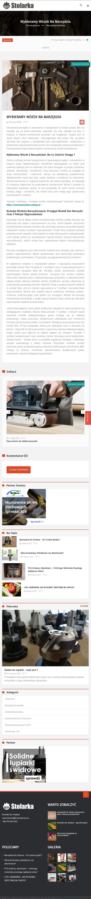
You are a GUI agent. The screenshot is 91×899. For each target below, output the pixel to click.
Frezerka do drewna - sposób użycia (72, 819)
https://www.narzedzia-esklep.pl (23, 201)
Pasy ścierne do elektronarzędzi (22, 438)
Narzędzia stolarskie (55, 25)
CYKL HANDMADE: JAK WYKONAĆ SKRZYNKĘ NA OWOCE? (49, 584)
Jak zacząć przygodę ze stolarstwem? (67, 831)
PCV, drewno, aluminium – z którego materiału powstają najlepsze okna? (55, 566)
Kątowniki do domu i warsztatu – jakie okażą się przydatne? (71, 810)
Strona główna (33, 25)
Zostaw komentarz (18, 466)
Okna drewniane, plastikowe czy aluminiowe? (42, 549)
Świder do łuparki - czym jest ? (21, 666)
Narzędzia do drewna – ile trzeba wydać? (40, 536)
